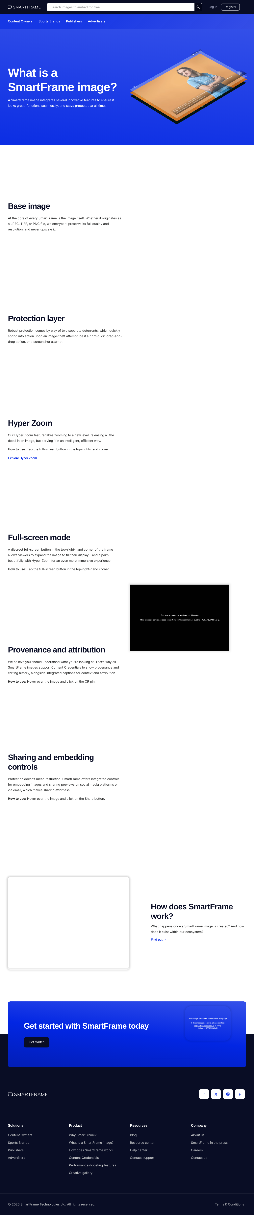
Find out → (158, 939)
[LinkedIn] (204, 1094)
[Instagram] (228, 1094)
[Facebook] (240, 1094)
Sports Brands (49, 21)
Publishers (74, 21)
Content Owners (20, 21)
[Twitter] (216, 1094)
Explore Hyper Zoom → (24, 458)
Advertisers (96, 21)
